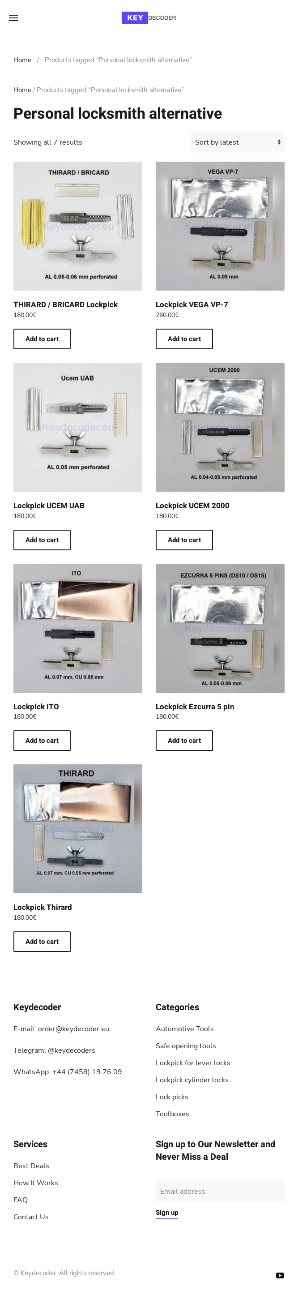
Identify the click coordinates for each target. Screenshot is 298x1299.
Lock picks (172, 1097)
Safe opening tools (186, 1046)
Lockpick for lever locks (193, 1063)
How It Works (35, 1183)
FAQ (20, 1200)
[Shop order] (238, 142)
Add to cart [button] (42, 339)
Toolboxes (172, 1114)
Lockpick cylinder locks (192, 1080)
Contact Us (31, 1217)
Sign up (167, 1213)
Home (22, 60)
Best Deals (31, 1166)
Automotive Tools (185, 1029)
